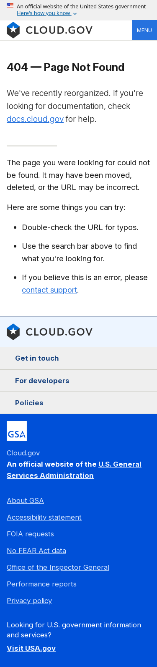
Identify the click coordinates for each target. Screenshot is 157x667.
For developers (42, 380)
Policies (29, 403)
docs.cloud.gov (35, 119)
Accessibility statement (44, 517)
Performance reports (42, 584)
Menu (144, 30)
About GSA (25, 500)
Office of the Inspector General (58, 567)
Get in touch (37, 358)
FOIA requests (30, 534)
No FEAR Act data (36, 550)
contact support (49, 289)
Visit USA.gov (31, 648)
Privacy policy (29, 600)
